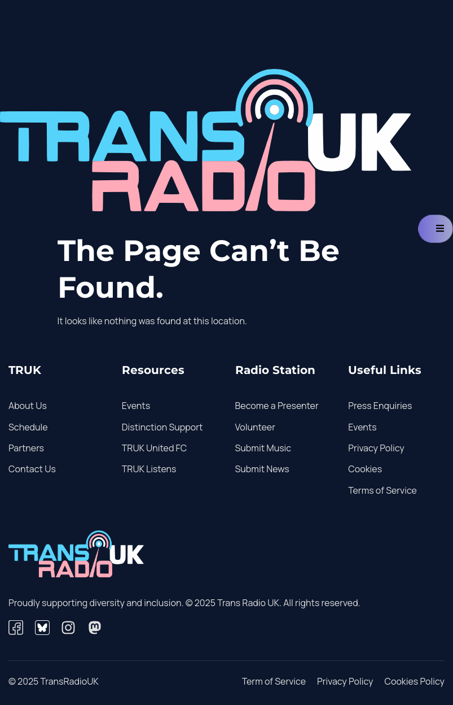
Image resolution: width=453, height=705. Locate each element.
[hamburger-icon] (435, 229)
